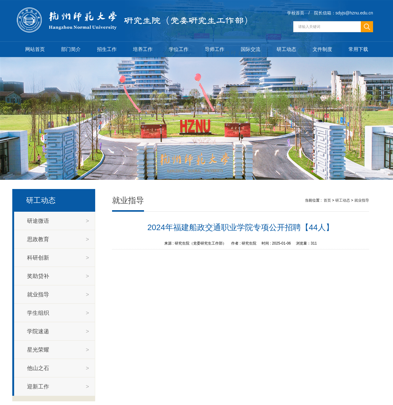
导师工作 (214, 49)
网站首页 (35, 49)
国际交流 (250, 49)
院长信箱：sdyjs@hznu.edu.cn (343, 12)
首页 (327, 200)
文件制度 (322, 49)
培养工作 (143, 49)
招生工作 (107, 49)
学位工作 (179, 49)
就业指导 (361, 200)
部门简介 (71, 49)
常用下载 (358, 49)
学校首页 (295, 12)
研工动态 (286, 49)
